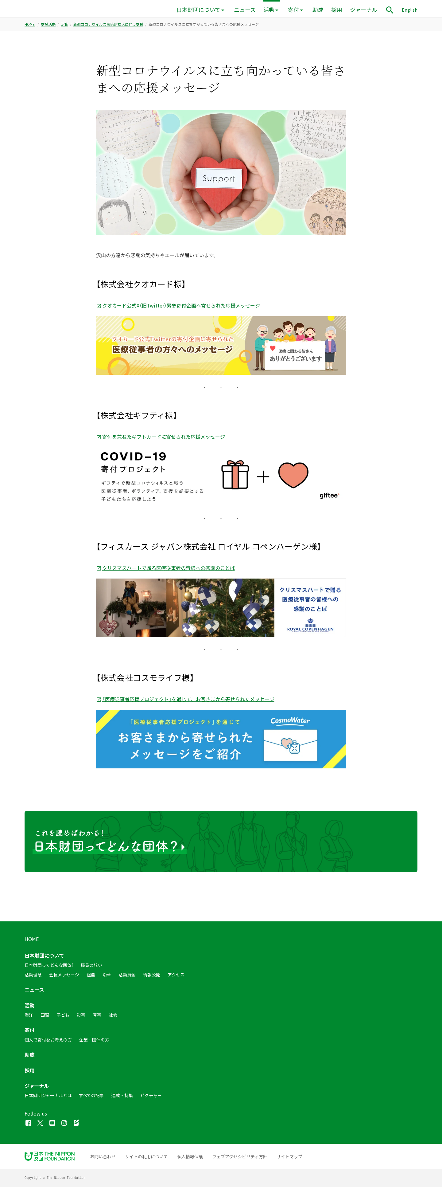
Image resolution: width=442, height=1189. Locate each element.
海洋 (29, 1017)
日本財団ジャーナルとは (48, 1097)
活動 (268, 10)
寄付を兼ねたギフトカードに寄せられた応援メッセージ (160, 438)
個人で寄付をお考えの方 (48, 1041)
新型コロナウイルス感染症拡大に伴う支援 (108, 26)
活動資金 (127, 976)
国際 (45, 1017)
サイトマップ (289, 1158)
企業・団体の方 (94, 1041)
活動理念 (33, 976)
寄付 (293, 10)
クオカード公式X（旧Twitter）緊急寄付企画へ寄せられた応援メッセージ (178, 307)
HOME (30, 26)
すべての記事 (91, 1097)
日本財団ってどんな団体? (49, 967)
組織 (91, 976)
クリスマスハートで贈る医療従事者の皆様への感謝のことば (165, 569)
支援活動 (48, 26)
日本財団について (198, 10)
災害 (81, 1017)
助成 (318, 10)
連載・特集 (122, 1097)
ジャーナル (363, 10)
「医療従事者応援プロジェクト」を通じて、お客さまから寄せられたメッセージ (185, 700)
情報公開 (151, 976)
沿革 (107, 976)
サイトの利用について (146, 1158)
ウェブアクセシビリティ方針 (239, 1158)
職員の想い (91, 967)
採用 (336, 10)
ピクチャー (151, 1097)
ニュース (245, 10)
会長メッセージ (64, 976)
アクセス (176, 976)
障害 (97, 1017)
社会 (113, 1017)
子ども (62, 1017)
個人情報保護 (190, 1158)
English (409, 10)
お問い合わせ (103, 1158)
